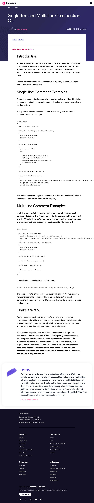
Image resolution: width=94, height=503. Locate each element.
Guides (52, 438)
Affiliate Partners (55, 447)
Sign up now (25, 494)
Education (53, 465)
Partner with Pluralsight (57, 444)
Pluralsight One (55, 450)
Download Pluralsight (26, 450)
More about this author (28, 400)
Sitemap (21, 447)
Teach (51, 441)
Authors (52, 453)
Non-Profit (53, 477)
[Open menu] (91, 3)
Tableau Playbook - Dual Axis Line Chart (31, 422)
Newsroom (22, 471)
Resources (22, 474)
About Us (22, 465)
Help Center (23, 441)
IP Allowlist (22, 444)
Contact (21, 438)
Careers (21, 468)
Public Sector (54, 480)
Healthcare (53, 471)
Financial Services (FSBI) (57, 468)
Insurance (53, 474)
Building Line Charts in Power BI (29, 417)
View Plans (22, 453)
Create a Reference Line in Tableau (30, 419)
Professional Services (25, 456)
